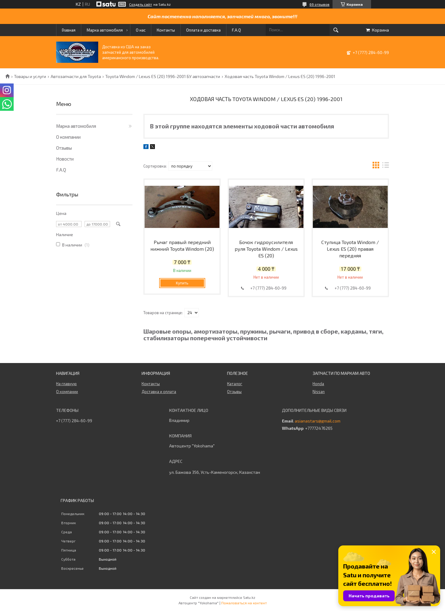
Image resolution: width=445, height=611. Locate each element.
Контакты (166, 30)
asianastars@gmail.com (317, 421)
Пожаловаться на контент (244, 603)
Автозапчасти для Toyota (76, 76)
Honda (318, 383)
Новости (65, 158)
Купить (182, 283)
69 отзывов (319, 4)
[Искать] (336, 30)
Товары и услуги (30, 76)
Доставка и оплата (159, 391)
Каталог (234, 383)
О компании (68, 137)
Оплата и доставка (203, 30)
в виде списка (385, 166)
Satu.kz (249, 597)
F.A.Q (236, 30)
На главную (66, 383)
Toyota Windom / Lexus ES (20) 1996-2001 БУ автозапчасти (162, 76)
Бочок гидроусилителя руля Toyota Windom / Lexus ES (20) (266, 248)
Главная (68, 30)
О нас (141, 30)
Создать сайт (140, 4)
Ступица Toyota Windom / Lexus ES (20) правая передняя (350, 248)
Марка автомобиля (105, 30)
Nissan (319, 391)
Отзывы (64, 148)
